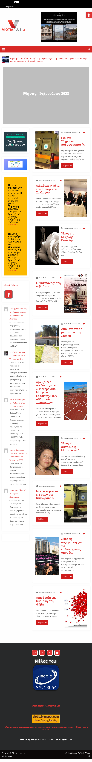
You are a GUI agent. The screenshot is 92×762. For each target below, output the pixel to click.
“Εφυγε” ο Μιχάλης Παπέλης (68, 239)
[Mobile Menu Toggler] (3, 52)
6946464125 (13, 227)
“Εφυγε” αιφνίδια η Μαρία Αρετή (70, 449)
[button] (89, 52)
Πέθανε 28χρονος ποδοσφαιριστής (73, 144)
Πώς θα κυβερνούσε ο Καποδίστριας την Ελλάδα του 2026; (18, 459)
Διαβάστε (67, 168)
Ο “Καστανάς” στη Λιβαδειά (48, 287)
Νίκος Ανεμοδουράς (17, 402)
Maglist (68, 756)
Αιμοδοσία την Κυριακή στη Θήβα (46, 604)
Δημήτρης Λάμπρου (17, 355)
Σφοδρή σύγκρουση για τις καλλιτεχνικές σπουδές (71, 548)
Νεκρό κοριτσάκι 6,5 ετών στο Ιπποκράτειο (48, 497)
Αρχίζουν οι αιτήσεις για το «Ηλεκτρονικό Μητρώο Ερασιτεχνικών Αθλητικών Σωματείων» (46, 395)
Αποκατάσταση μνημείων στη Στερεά (71, 335)
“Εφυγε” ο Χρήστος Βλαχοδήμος (17, 496)
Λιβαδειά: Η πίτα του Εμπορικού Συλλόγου (48, 192)
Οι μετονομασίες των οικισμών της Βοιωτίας (17, 318)
